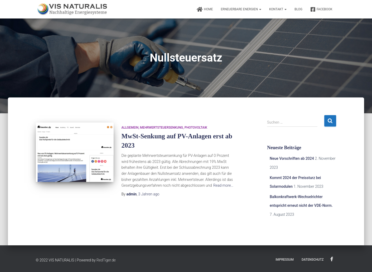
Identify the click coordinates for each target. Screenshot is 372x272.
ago (148, 194)
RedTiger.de (106, 260)
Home (205, 9)
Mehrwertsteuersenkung (161, 127)
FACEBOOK (321, 9)
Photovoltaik (196, 127)
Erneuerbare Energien (241, 9)
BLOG (298, 9)
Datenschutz (313, 259)
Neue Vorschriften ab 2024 (292, 158)
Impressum (285, 259)
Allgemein (130, 127)
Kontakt (278, 9)
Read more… (223, 185)
